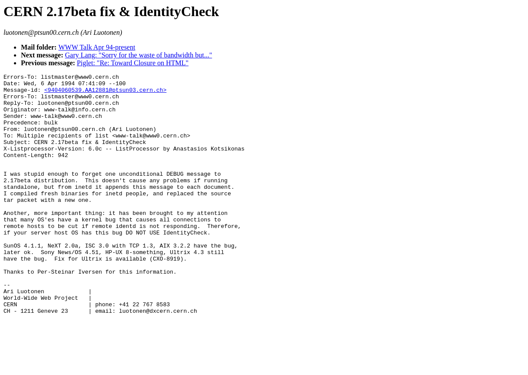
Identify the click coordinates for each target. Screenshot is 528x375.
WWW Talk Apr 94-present (96, 47)
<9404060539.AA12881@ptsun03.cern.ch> (105, 93)
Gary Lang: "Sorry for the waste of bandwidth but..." (138, 55)
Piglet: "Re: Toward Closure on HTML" (133, 63)
